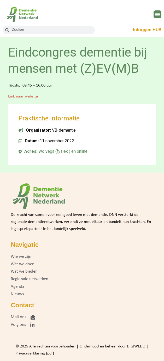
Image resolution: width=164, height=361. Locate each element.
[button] (157, 14)
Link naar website (23, 96)
